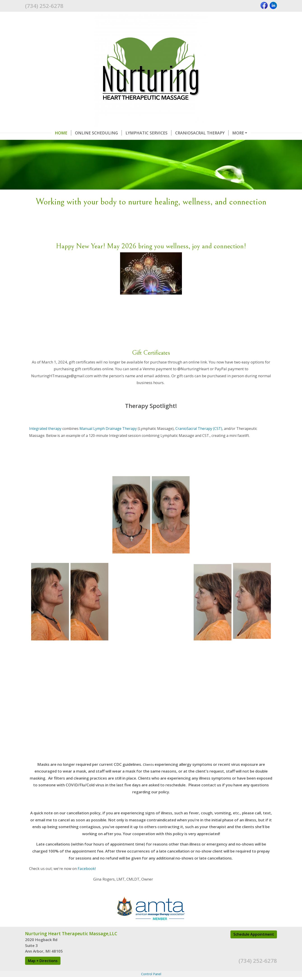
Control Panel (151, 974)
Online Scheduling (98, 133)
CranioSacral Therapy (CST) (198, 428)
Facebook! (87, 868)
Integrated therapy (45, 428)
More (238, 133)
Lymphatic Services (148, 133)
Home (63, 133)
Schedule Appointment (253, 934)
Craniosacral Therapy (202, 133)
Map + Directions (43, 960)
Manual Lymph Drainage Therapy (108, 428)
